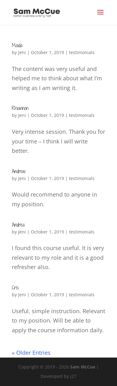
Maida (17, 45)
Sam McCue (82, 367)
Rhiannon (20, 108)
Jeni (22, 52)
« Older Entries (31, 352)
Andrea (18, 224)
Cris (15, 287)
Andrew (18, 171)
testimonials (82, 52)
